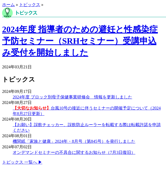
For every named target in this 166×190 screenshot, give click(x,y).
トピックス (29, 4)
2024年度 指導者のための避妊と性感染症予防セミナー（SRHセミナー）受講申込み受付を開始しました (80, 41)
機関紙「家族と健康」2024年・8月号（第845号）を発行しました (74, 141)
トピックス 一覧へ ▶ (22, 162)
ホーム (8, 4)
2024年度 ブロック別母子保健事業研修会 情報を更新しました (72, 97)
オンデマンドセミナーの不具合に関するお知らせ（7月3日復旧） (74, 152)
